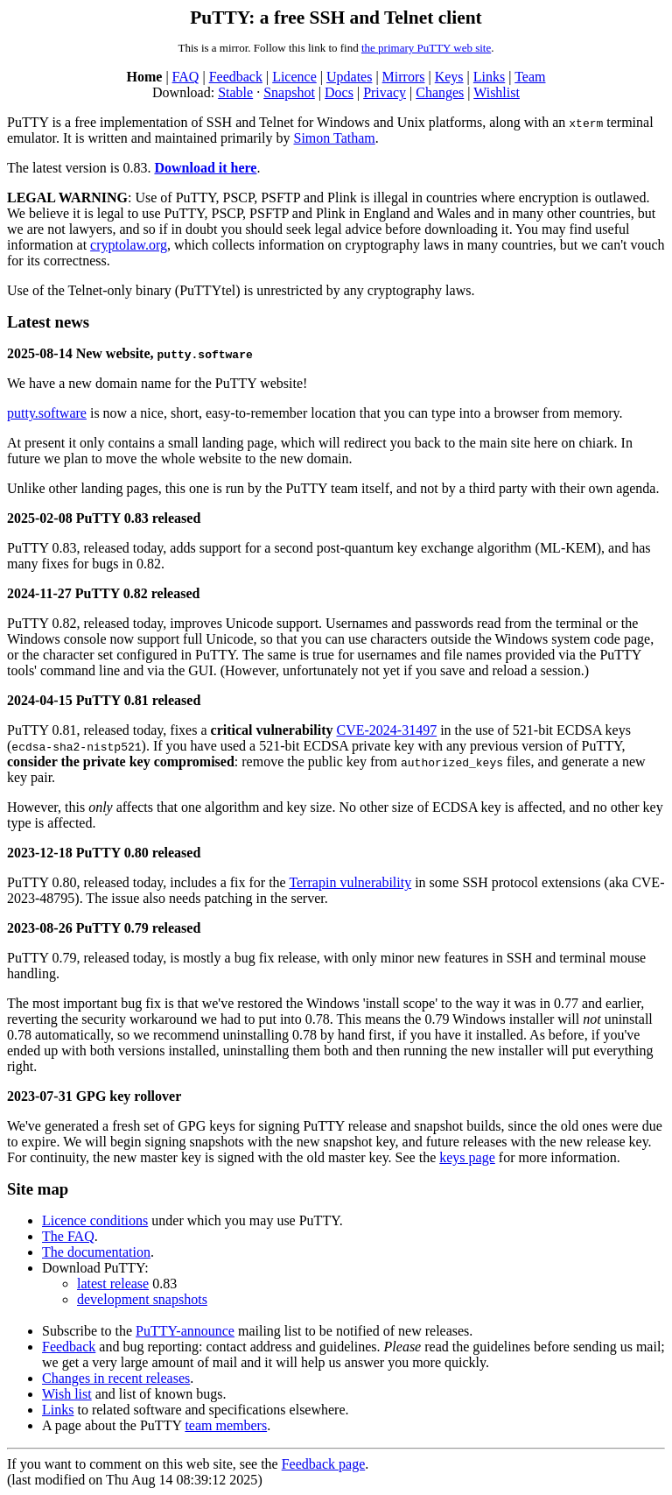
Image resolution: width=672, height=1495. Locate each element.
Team (529, 76)
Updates (349, 76)
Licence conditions (95, 1220)
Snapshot (289, 92)
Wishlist (496, 92)
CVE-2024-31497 (387, 730)
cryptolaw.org (128, 244)
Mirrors (403, 76)
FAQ (186, 76)
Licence (294, 76)
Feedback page (324, 1463)
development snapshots (142, 1299)
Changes (440, 92)
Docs (339, 92)
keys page (467, 1157)
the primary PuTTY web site (426, 47)
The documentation (96, 1252)
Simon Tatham (333, 137)
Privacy (384, 92)
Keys (449, 76)
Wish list (67, 1393)
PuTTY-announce (185, 1330)
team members (226, 1425)
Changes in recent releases (116, 1378)
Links (489, 76)
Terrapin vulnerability (350, 882)
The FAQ (68, 1236)
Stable (235, 92)
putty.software (47, 412)
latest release (113, 1283)
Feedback (235, 76)
